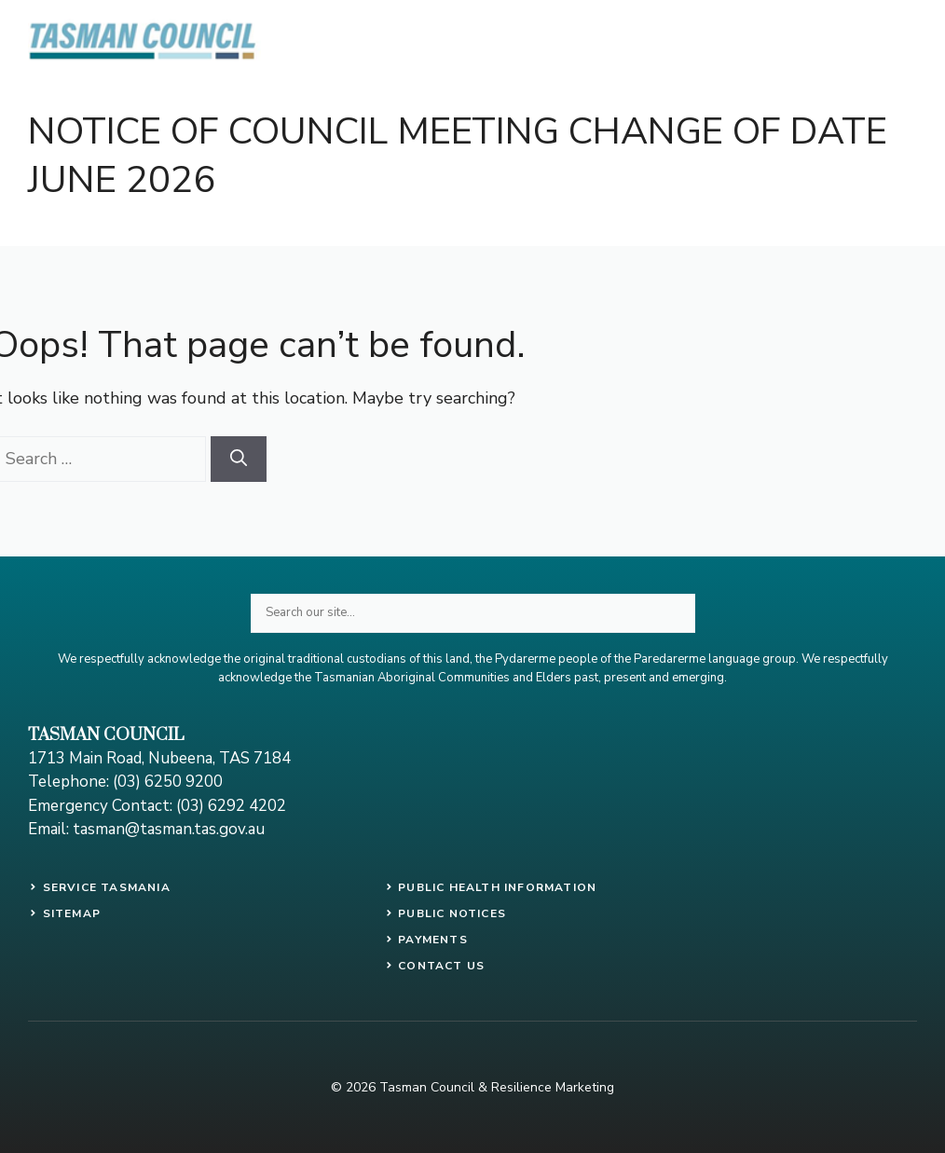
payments (433, 939)
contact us (441, 965)
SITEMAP (72, 913)
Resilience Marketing (552, 1087)
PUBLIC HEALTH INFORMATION (497, 887)
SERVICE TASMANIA (107, 887)
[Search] (239, 459)
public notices (452, 913)
